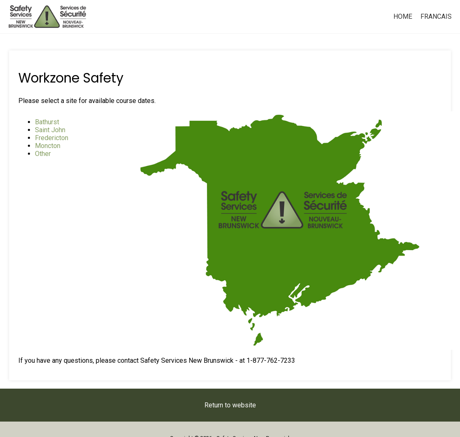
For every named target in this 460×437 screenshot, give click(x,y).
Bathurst (47, 122)
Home (402, 16)
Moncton (47, 146)
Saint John (50, 130)
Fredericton (51, 138)
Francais (436, 16)
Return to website (230, 405)
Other (43, 154)
